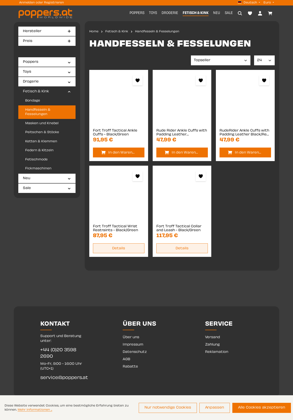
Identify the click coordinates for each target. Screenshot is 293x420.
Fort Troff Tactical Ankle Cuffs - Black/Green (115, 133)
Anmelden (27, 2)
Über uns (131, 337)
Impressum (133, 344)
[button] (69, 62)
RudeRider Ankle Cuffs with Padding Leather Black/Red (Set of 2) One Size (244, 133)
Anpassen (218, 408)
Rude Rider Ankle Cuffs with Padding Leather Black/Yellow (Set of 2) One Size (181, 133)
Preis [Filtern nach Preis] (47, 41)
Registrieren (54, 2)
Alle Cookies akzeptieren (262, 408)
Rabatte (130, 366)
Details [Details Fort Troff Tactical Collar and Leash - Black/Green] (182, 249)
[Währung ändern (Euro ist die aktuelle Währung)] (268, 2)
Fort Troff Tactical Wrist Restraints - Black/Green (115, 229)
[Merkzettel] (250, 13)
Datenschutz (135, 352)
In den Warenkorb (123, 153)
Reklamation (216, 352)
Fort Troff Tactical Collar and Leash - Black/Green (178, 229)
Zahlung (212, 344)
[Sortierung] (220, 61)
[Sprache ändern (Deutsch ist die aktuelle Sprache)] (249, 2)
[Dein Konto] (260, 13)
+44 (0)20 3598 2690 (58, 353)
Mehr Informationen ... (35, 410)
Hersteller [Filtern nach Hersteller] (47, 31)
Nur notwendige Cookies (173, 408)
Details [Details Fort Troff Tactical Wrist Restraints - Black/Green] (118, 249)
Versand (212, 337)
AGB (126, 359)
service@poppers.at (64, 378)
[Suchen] (239, 13)
